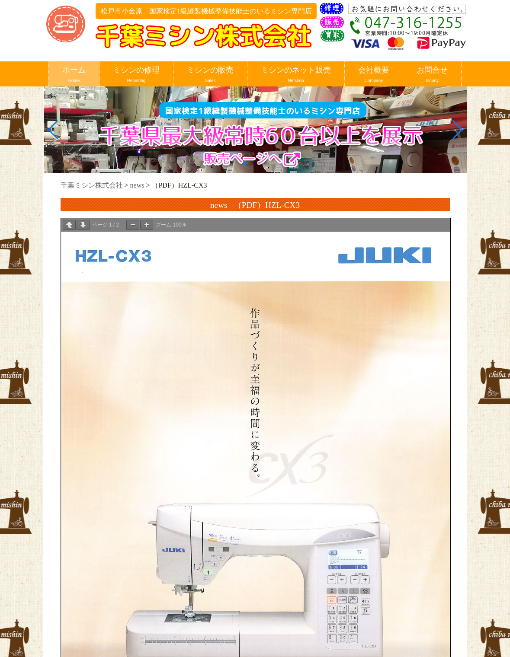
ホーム (74, 75)
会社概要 (373, 75)
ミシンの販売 (210, 75)
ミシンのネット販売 (296, 75)
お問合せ (432, 75)
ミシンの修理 (136, 75)
